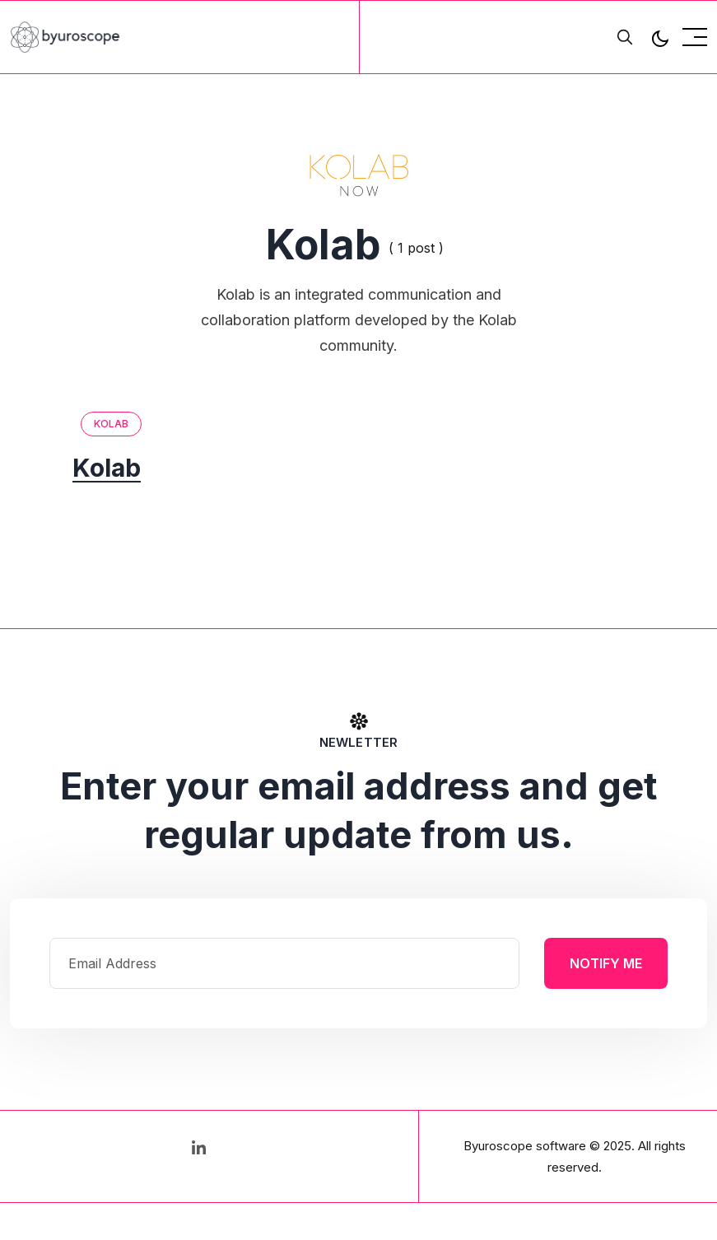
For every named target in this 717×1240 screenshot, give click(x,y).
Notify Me (606, 963)
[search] (625, 37)
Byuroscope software (524, 1146)
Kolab (111, 423)
